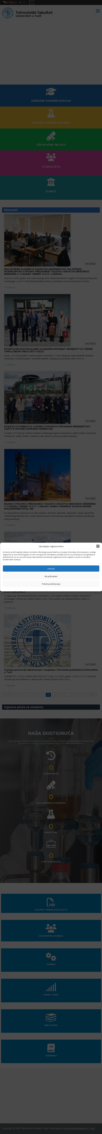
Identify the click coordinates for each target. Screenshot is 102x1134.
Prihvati (51, 568)
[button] (97, 546)
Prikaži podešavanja (51, 583)
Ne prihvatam (51, 576)
